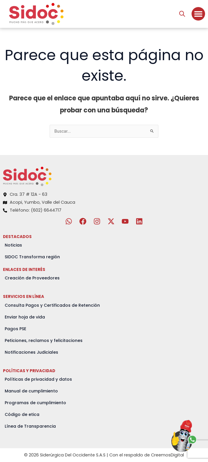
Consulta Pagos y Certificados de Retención (52, 305)
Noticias (13, 245)
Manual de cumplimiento (31, 391)
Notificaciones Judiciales (31, 352)
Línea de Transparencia (30, 426)
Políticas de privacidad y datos (38, 379)
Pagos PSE (15, 329)
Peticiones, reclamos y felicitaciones (44, 340)
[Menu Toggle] (198, 14)
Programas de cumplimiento (35, 403)
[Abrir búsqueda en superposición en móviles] (182, 14)
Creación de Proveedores (32, 278)
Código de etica (22, 414)
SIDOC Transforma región (32, 257)
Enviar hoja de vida (25, 317)
